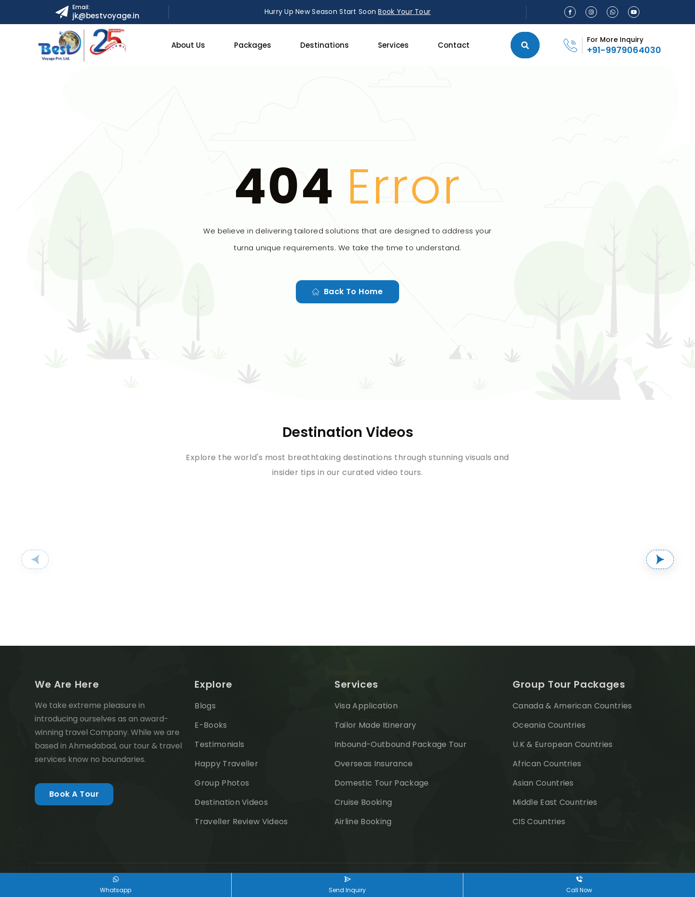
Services (393, 45)
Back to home (347, 291)
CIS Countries (539, 821)
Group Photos (222, 782)
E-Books (211, 725)
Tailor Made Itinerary (375, 725)
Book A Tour (74, 794)
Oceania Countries (549, 725)
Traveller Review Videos (241, 821)
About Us (188, 45)
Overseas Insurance (373, 763)
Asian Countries (543, 782)
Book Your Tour (404, 11)
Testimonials (219, 744)
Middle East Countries (555, 802)
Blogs (205, 705)
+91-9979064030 (624, 50)
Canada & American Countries (572, 705)
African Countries (547, 763)
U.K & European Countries (563, 744)
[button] (35, 559)
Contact (454, 45)
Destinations (324, 45)
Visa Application (366, 705)
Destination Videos (231, 802)
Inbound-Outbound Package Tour (400, 744)
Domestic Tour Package (381, 782)
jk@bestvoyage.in (105, 16)
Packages (252, 45)
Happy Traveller (226, 763)
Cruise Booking (363, 802)
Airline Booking (363, 821)
